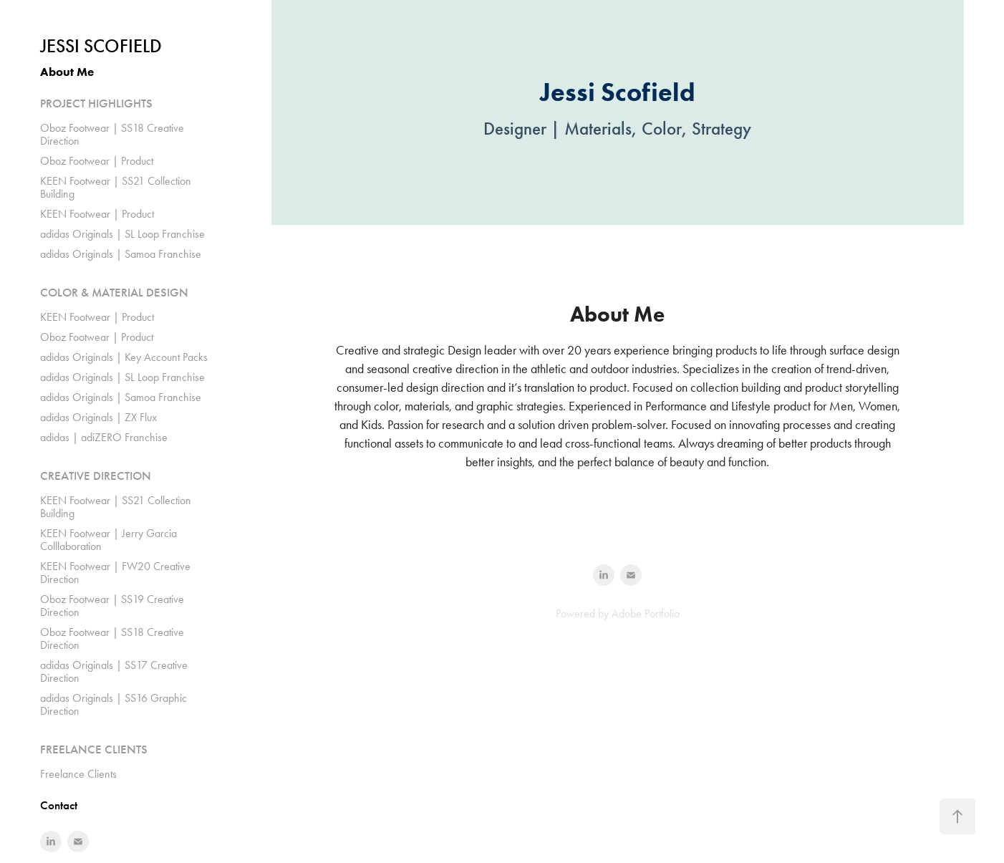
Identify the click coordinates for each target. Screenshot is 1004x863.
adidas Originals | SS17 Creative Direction (114, 671)
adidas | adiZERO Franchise (104, 437)
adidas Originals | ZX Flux (98, 417)
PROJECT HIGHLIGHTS (96, 103)
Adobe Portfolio (646, 613)
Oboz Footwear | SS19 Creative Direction (112, 605)
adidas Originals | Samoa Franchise (120, 254)
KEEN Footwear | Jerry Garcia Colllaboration (108, 539)
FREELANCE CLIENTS (94, 749)
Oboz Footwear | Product (96, 161)
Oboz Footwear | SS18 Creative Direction (112, 134)
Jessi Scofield (101, 46)
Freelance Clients (78, 774)
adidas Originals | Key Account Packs (124, 357)
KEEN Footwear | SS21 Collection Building (115, 187)
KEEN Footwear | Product (97, 214)
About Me (67, 71)
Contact (58, 805)
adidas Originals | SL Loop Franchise (122, 234)
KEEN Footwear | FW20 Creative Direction (115, 572)
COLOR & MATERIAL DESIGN (114, 292)
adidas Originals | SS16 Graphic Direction (113, 704)
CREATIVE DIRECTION (95, 475)
